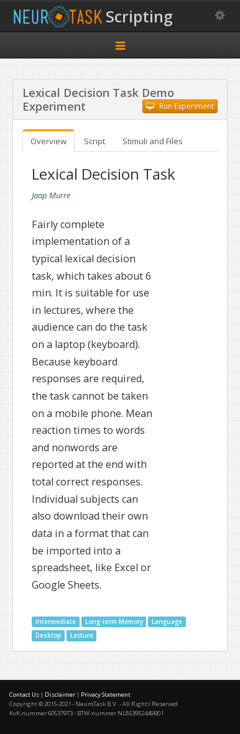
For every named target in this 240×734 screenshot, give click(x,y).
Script (94, 141)
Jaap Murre (51, 195)
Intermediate (55, 622)
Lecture (81, 635)
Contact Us (24, 694)
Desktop (48, 635)
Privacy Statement (106, 694)
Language (167, 622)
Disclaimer (60, 694)
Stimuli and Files (152, 141)
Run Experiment (180, 106)
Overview (48, 141)
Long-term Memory (114, 622)
